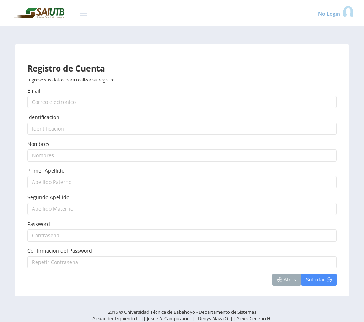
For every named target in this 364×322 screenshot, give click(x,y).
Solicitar (319, 279)
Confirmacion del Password (59, 250)
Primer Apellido (45, 170)
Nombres (38, 144)
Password (38, 224)
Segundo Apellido (48, 197)
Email (34, 90)
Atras (286, 279)
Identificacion (43, 117)
